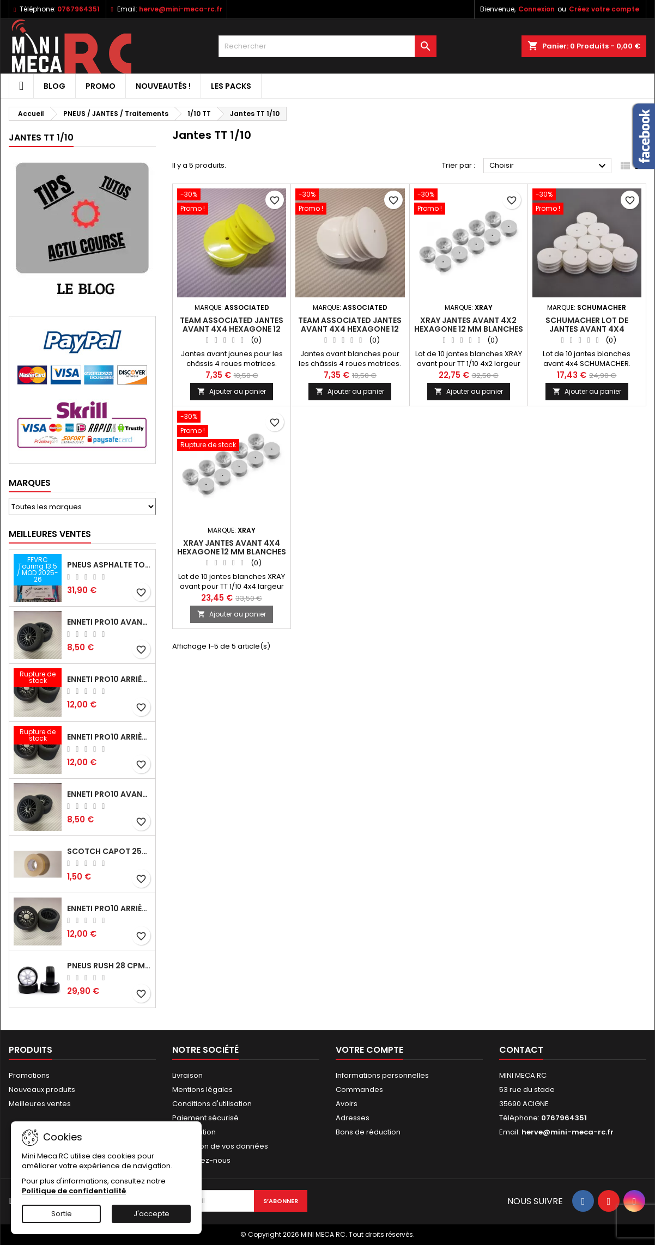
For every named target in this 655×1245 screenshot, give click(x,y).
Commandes (359, 1089)
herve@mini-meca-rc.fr (180, 9)
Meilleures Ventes (50, 534)
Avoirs (346, 1103)
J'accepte (151, 1214)
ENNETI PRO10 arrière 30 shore (109, 737)
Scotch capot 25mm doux (109, 851)
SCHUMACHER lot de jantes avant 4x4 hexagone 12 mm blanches (586, 329)
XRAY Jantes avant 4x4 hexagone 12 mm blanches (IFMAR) (231, 552)
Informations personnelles (382, 1075)
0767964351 (78, 9)
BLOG (54, 86)
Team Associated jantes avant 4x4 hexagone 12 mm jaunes (231, 329)
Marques (30, 483)
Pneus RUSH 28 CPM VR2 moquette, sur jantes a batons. (109, 965)
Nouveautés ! (163, 86)
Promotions (29, 1075)
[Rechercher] (327, 46)
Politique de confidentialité (74, 1191)
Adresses (352, 1118)
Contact (521, 1049)
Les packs (231, 86)
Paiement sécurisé (205, 1118)
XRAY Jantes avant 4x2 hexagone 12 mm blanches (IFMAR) (468, 329)
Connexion (536, 9)
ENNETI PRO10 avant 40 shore (109, 794)
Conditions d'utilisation (212, 1103)
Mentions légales (202, 1089)
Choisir (549, 166)
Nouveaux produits (42, 1089)
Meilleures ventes (40, 1103)
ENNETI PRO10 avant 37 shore (109, 622)
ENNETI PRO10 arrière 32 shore (109, 908)
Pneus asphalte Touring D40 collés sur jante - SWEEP (109, 564)
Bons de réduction (368, 1132)
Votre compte (369, 1049)
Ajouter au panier (231, 391)
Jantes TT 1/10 (41, 137)
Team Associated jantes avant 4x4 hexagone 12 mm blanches (350, 329)
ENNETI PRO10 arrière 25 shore (109, 679)
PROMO (101, 86)
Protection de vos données (220, 1146)
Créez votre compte (604, 9)
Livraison (187, 1075)
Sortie (61, 1214)
